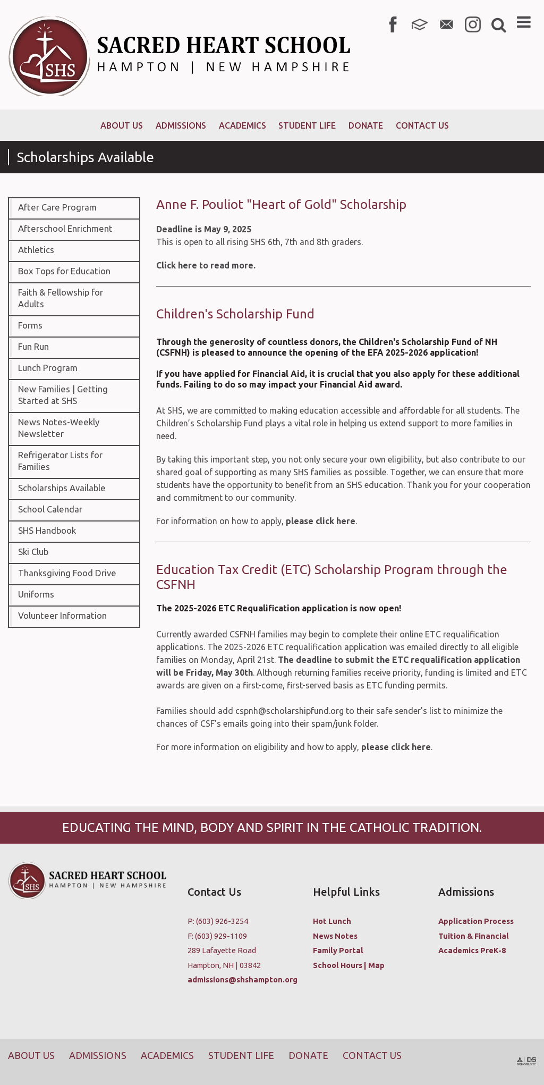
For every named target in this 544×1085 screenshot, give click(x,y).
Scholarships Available (62, 488)
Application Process (476, 921)
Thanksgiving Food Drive (67, 573)
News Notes (335, 935)
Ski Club (33, 552)
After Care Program (57, 207)
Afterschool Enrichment (65, 228)
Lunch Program (48, 368)
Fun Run (33, 346)
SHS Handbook (47, 530)
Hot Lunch (332, 921)
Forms (30, 325)
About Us (31, 1055)
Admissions (97, 1055)
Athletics (36, 250)
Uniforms (36, 594)
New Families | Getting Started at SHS (63, 395)
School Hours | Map (349, 965)
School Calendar (50, 509)
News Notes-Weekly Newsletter (58, 428)
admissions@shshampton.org (243, 979)
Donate (308, 1055)
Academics (167, 1055)
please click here (320, 521)
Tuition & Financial (473, 935)
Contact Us (372, 1055)
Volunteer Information (62, 615)
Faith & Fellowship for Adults (60, 298)
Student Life (241, 1055)
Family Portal (338, 950)
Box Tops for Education (64, 271)
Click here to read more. (206, 265)
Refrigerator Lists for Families (60, 461)
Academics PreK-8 (472, 950)
